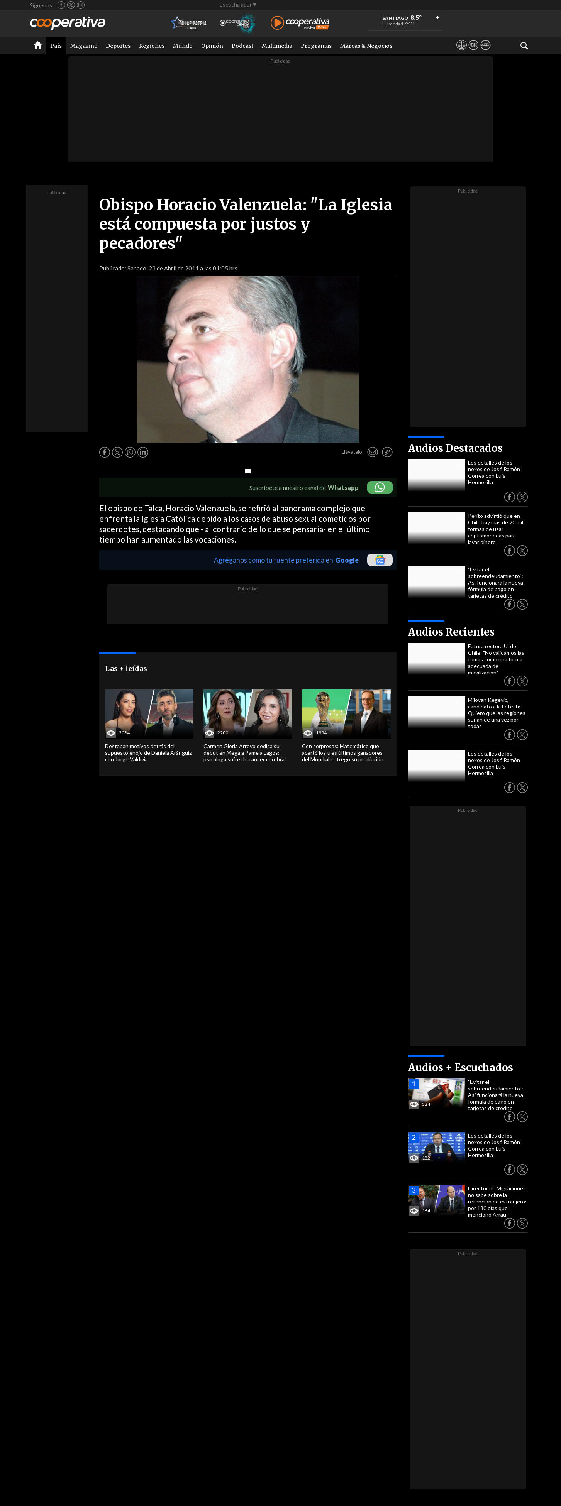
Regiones (151, 45)
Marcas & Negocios (366, 45)
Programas (316, 45)
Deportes (118, 45)
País (56, 45)
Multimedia (277, 45)
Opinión (212, 45)
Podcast (242, 45)
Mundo (183, 45)
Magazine (83, 45)
